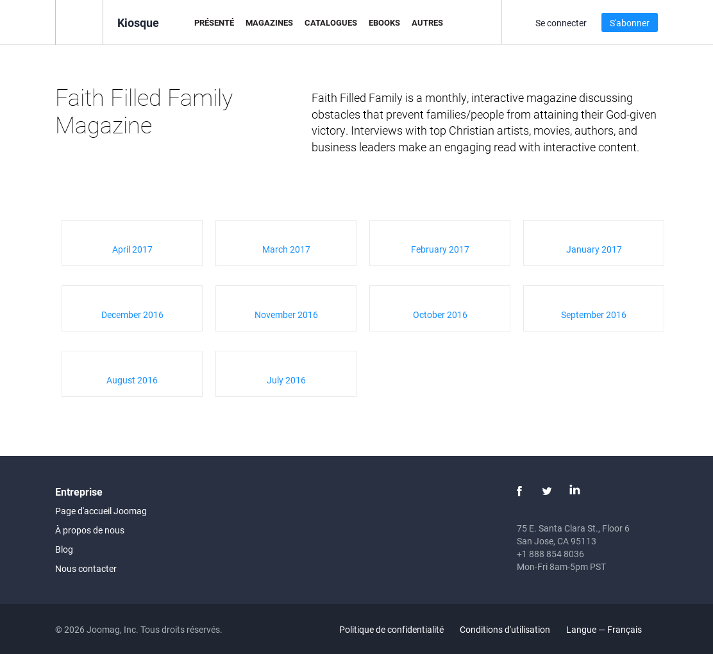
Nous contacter (86, 568)
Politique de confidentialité (391, 629)
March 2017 (286, 249)
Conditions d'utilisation (505, 629)
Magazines (269, 22)
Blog (64, 549)
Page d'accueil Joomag (101, 511)
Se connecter (561, 23)
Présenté (214, 22)
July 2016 (286, 380)
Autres (427, 22)
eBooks (384, 22)
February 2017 (440, 249)
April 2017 (132, 249)
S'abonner (630, 23)
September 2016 (593, 314)
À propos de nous (89, 530)
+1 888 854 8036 (550, 554)
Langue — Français (611, 629)
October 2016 (440, 314)
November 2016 (286, 314)
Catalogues (331, 22)
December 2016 (132, 314)
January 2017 (594, 249)
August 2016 (132, 380)
